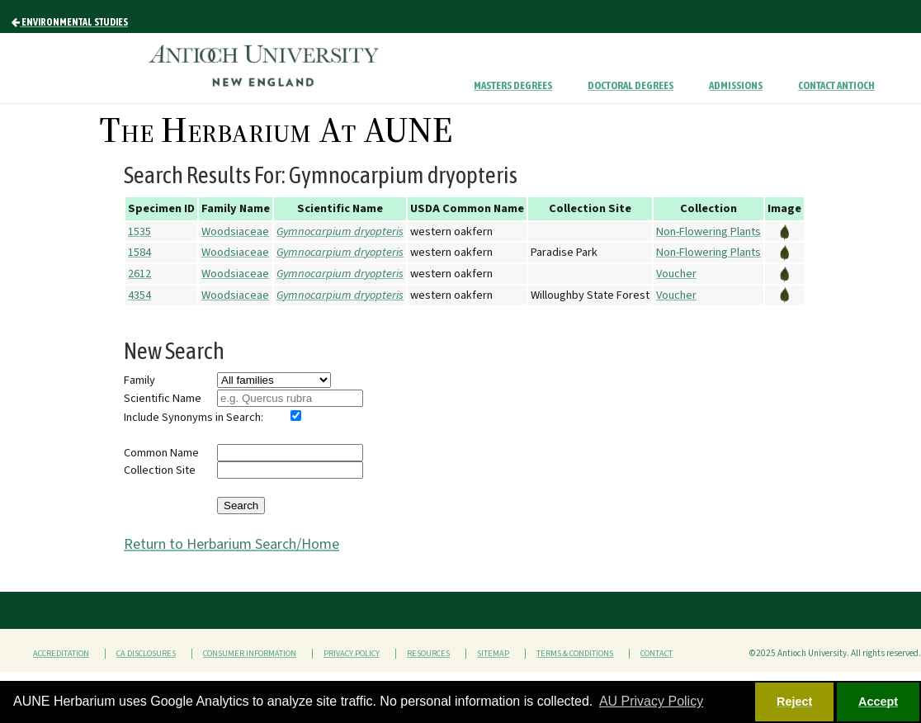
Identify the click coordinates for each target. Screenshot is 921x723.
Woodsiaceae (235, 231)
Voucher (676, 273)
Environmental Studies (70, 22)
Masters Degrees (513, 85)
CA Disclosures (146, 653)
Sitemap (493, 653)
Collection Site (160, 470)
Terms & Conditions (574, 653)
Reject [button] (794, 701)
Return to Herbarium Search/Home (231, 544)
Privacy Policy (352, 653)
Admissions (736, 85)
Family (139, 380)
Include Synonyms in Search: (193, 417)
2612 (139, 273)
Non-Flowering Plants (708, 231)
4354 (139, 295)
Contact (656, 653)
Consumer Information (249, 653)
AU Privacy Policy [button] (651, 701)
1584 (139, 252)
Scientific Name (162, 398)
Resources (428, 653)
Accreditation (61, 653)
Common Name (161, 452)
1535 (139, 231)
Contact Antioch (836, 85)
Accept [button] (878, 701)
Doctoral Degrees (630, 85)
